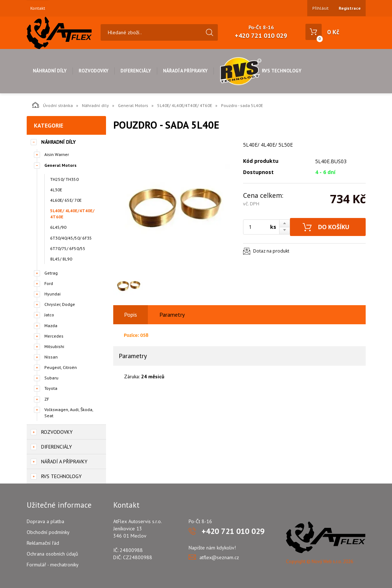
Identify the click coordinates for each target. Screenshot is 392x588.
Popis (130, 314)
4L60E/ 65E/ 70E (66, 200)
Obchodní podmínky (48, 532)
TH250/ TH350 (64, 179)
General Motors (133, 105)
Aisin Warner (56, 154)
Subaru (51, 377)
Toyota (50, 388)
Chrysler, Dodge (59, 304)
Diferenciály (135, 71)
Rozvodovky (94, 71)
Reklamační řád (43, 543)
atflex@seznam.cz (219, 557)
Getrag (51, 273)
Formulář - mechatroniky (53, 564)
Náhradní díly (50, 71)
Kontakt (37, 8)
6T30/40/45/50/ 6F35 (71, 238)
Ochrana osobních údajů (52, 554)
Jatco (49, 314)
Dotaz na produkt (271, 251)
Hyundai (52, 294)
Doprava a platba (45, 521)
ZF (46, 399)
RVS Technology (260, 71)
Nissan (51, 357)
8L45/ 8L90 (61, 259)
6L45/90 (58, 227)
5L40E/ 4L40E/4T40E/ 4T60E (184, 105)
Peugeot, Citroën (60, 367)
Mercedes (53, 336)
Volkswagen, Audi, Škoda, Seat (68, 412)
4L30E (56, 189)
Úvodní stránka (52, 104)
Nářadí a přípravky (185, 71)
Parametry (172, 314)
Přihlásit (320, 8)
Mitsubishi (54, 346)
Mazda (50, 325)
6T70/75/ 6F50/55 (67, 248)
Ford (48, 283)
